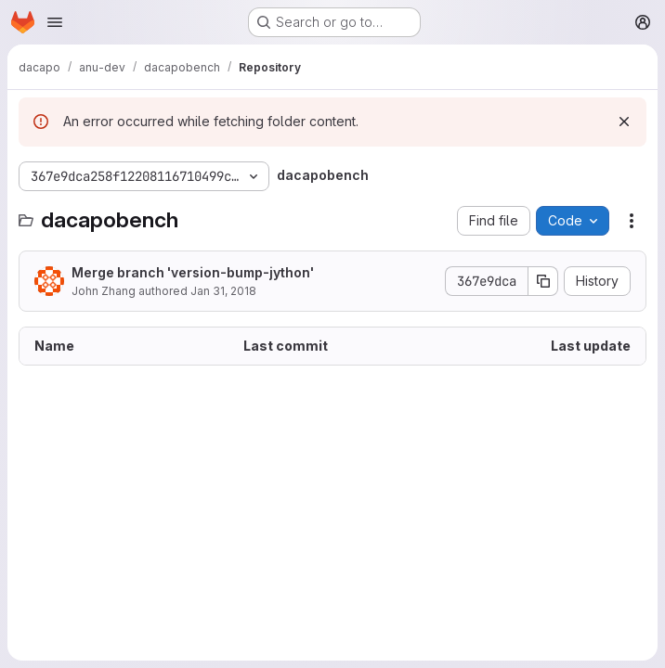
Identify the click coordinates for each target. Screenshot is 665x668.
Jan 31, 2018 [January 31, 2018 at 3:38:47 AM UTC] (223, 291)
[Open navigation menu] (55, 22)
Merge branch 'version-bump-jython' (193, 272)
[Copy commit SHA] (543, 281)
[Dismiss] (624, 121)
